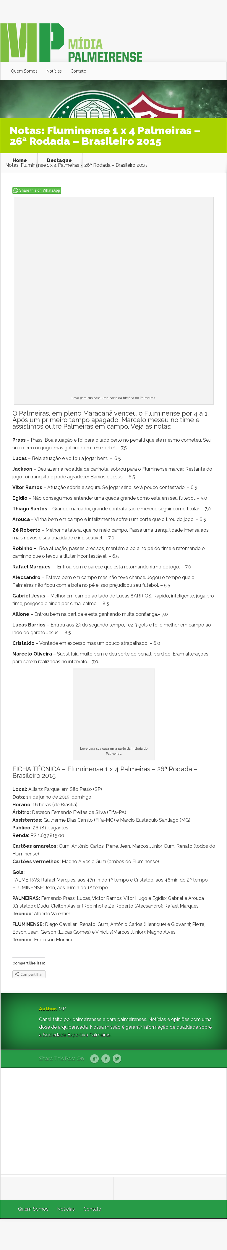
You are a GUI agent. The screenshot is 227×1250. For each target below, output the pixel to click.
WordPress (213, 1234)
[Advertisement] (114, 1121)
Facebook (105, 1059)
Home (19, 160)
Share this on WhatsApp (39, 190)
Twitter (116, 1059)
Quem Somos (24, 71)
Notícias (54, 71)
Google (94, 1059)
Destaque (59, 160)
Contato (78, 71)
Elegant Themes (147, 1234)
